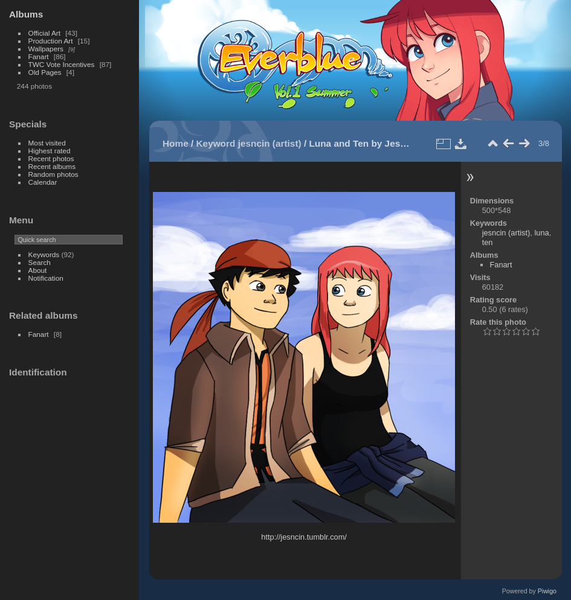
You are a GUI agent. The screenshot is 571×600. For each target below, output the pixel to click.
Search (39, 262)
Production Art (50, 41)
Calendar (42, 182)
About (37, 270)
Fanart (38, 56)
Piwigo (547, 591)
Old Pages (45, 72)
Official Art (44, 33)
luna (541, 232)
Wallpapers (45, 49)
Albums (26, 14)
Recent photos (51, 158)
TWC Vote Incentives (61, 64)
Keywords (44, 254)
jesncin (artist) (270, 143)
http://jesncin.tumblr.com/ (304, 536)
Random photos (53, 174)
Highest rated (49, 151)
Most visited (47, 143)
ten (487, 242)
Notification (45, 278)
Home (176, 143)
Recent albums (52, 166)
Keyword (216, 143)
